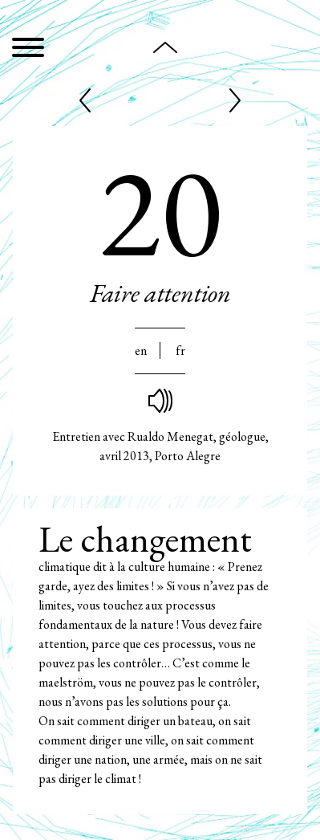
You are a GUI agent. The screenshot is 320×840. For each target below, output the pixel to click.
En (141, 350)
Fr (180, 350)
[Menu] (28, 50)
